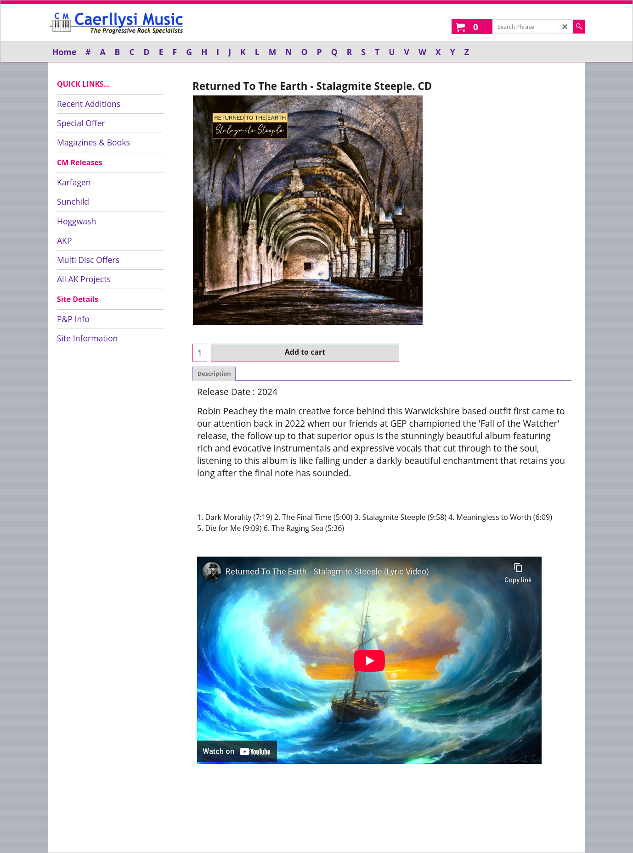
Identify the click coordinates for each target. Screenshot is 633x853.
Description (214, 374)
